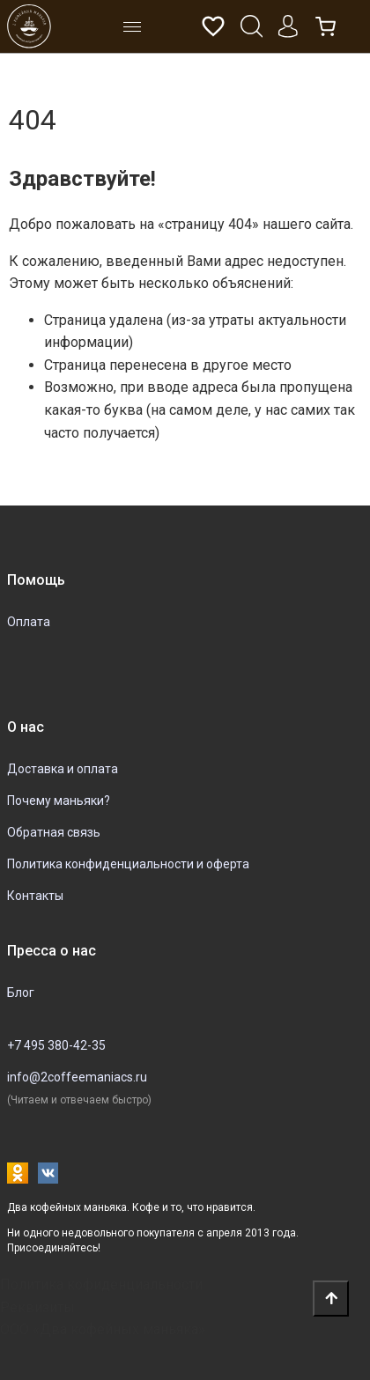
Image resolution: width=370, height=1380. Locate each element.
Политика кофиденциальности (101, 1284)
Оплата (28, 622)
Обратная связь (53, 832)
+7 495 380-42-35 (56, 1045)
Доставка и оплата (62, 769)
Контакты (35, 896)
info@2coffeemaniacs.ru (77, 1077)
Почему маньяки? (58, 800)
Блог (20, 992)
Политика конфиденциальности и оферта (128, 864)
